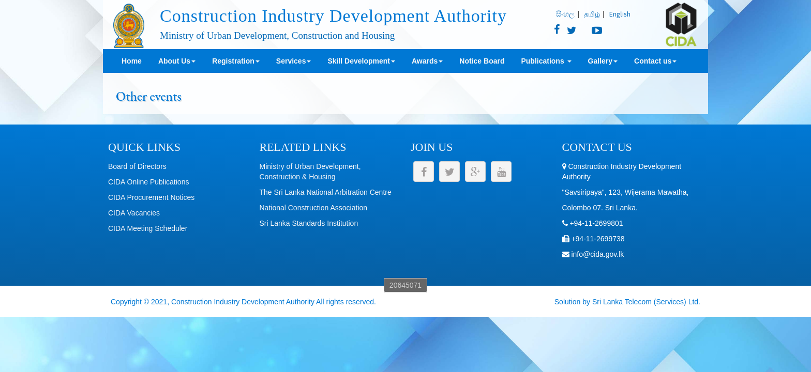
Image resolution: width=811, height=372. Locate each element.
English (619, 14)
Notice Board (481, 61)
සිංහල (565, 14)
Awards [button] (427, 61)
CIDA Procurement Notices (151, 197)
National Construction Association (314, 208)
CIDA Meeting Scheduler (147, 228)
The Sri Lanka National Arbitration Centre (326, 192)
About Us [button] (177, 61)
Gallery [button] (603, 61)
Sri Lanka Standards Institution (309, 223)
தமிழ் (592, 14)
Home (132, 61)
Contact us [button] (655, 61)
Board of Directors (137, 166)
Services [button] (293, 61)
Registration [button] (236, 61)
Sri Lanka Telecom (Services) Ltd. (646, 302)
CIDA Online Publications (148, 182)
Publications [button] (546, 61)
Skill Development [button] (361, 61)
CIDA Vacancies (134, 213)
